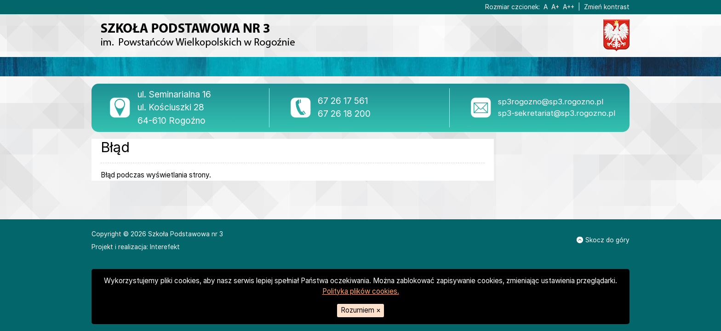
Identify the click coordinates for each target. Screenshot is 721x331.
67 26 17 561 (343, 101)
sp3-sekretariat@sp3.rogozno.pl (556, 113)
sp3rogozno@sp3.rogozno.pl (550, 101)
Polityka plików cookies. (360, 291)
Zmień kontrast (606, 7)
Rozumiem (361, 310)
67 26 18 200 (344, 113)
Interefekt (165, 247)
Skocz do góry (603, 240)
